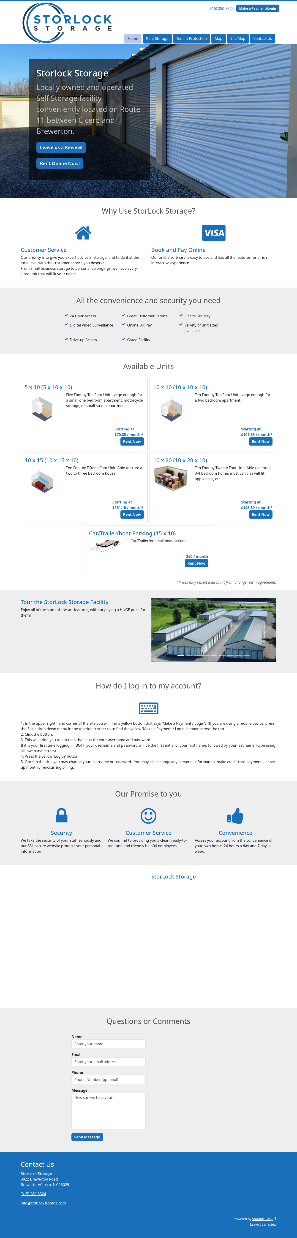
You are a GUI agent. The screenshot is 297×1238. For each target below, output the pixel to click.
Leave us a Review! (61, 147)
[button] (160, 630)
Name (76, 1036)
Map (218, 38)
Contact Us (262, 38)
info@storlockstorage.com (43, 1202)
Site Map (237, 38)
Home (133, 38)
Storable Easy (264, 1219)
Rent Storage (157, 38)
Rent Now (132, 441)
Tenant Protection (191, 38)
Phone (77, 1072)
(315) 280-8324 (221, 8)
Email (76, 1054)
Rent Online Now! (60, 163)
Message (79, 1090)
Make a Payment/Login (257, 8)
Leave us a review (263, 1224)
